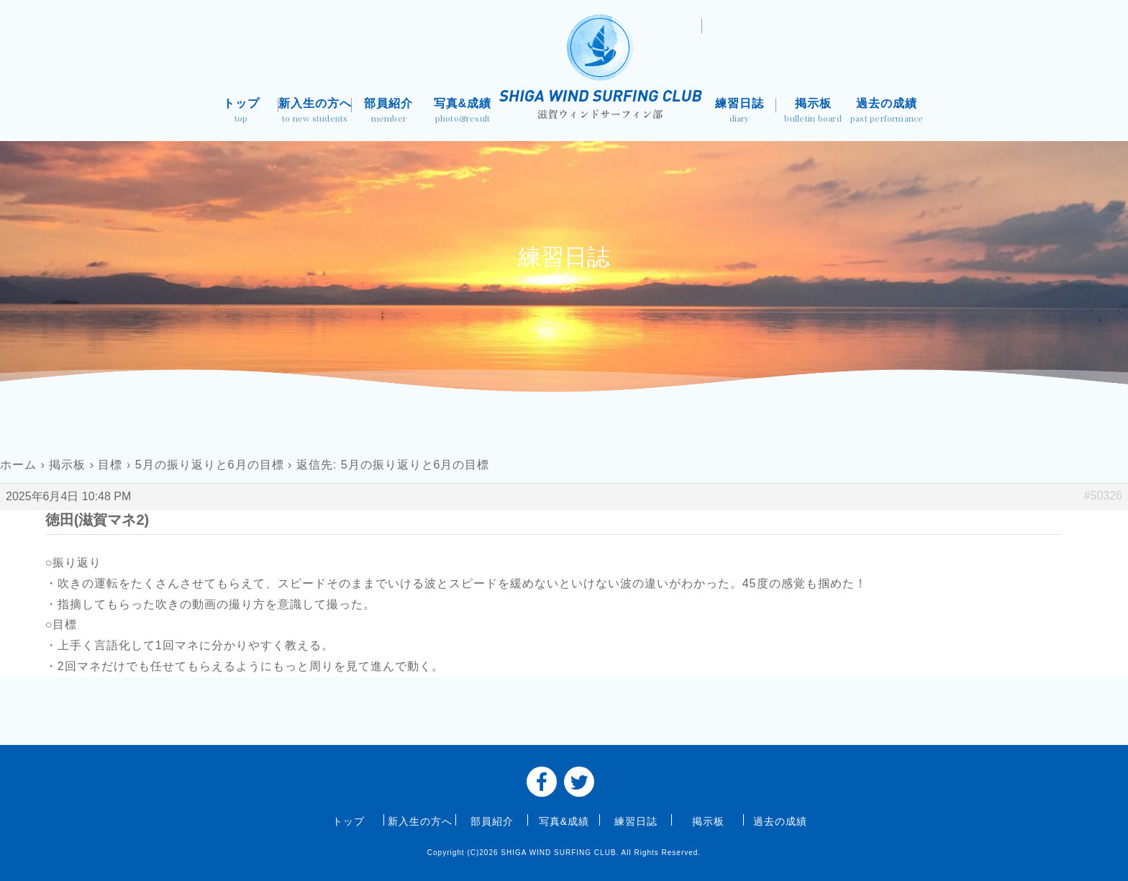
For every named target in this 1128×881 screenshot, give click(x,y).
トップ (241, 112)
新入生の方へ (315, 112)
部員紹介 (389, 112)
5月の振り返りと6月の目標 (209, 464)
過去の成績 (887, 112)
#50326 (1103, 495)
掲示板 (813, 112)
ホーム (18, 464)
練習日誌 (739, 112)
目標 (110, 464)
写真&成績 (463, 112)
